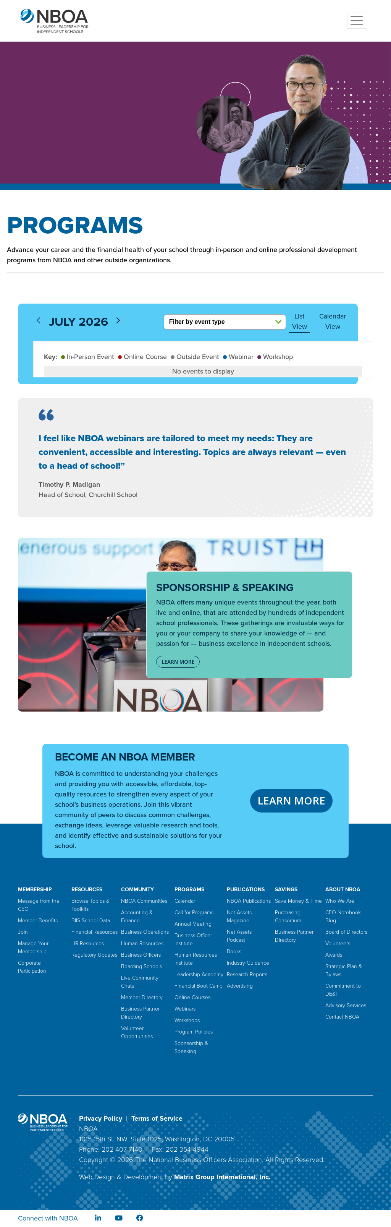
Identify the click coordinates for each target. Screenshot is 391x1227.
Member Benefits (38, 921)
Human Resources (142, 943)
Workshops (187, 1020)
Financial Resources (94, 932)
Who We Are (339, 901)
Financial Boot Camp (198, 986)
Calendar (184, 901)
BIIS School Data (90, 921)
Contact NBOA (342, 1017)
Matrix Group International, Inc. (222, 1177)
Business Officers (141, 955)
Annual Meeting (193, 924)
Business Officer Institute (193, 939)
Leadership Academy (198, 974)
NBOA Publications (249, 901)
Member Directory (142, 997)
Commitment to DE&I (343, 990)
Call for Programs (193, 912)
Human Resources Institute (195, 959)
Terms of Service (157, 1118)
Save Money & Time (298, 901)
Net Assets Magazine (239, 916)
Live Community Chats (139, 982)
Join (23, 932)
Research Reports (247, 974)
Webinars (185, 1009)
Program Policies (193, 1032)
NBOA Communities (144, 901)
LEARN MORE (178, 661)
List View (299, 321)
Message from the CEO (39, 905)
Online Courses (192, 997)
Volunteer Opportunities (137, 1032)
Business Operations (145, 932)
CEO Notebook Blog (343, 916)
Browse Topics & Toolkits (90, 905)
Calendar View (332, 321)
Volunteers (337, 943)
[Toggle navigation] (356, 21)
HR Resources (87, 943)
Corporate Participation (32, 967)
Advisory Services (345, 1005)
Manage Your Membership (33, 947)
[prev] (38, 320)
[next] (118, 320)
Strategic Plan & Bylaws (343, 970)
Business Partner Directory (140, 1013)
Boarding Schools (141, 966)
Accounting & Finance (137, 916)
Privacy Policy (100, 1118)
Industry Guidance (248, 963)
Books (234, 951)
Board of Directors (346, 932)
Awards (333, 955)
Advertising (240, 986)
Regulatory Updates (94, 955)
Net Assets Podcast (239, 936)
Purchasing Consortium (288, 916)
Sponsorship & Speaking (191, 1047)
